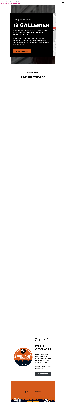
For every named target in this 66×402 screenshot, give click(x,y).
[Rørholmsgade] (11, 2)
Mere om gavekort (43, 367)
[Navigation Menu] (63, 2)
